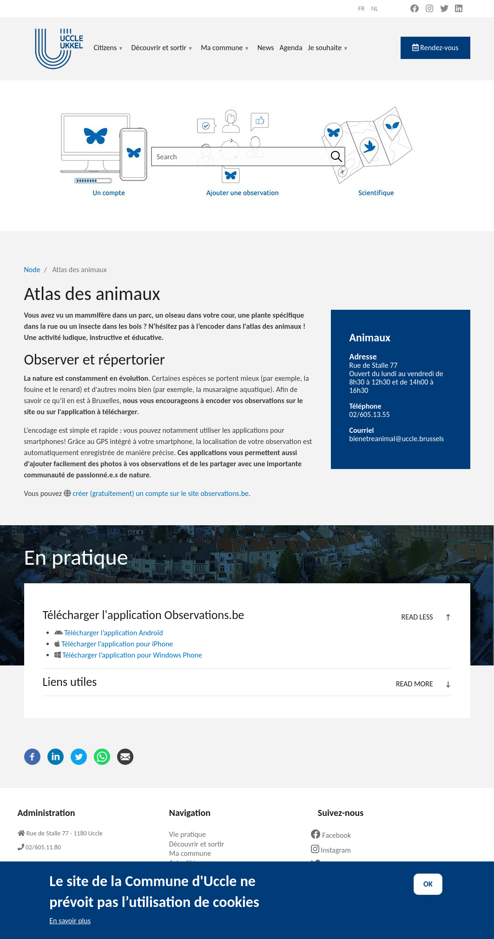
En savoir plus (70, 929)
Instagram (334, 850)
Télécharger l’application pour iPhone (113, 643)
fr (361, 9)
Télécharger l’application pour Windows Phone (128, 655)
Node (32, 269)
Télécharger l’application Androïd (108, 632)
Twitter (330, 864)
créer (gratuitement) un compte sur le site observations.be (156, 493)
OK (428, 892)
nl (374, 9)
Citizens (109, 53)
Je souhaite (328, 53)
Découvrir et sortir (162, 53)
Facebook (334, 835)
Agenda (290, 47)
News (265, 47)
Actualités (187, 862)
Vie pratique (191, 834)
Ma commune (225, 53)
